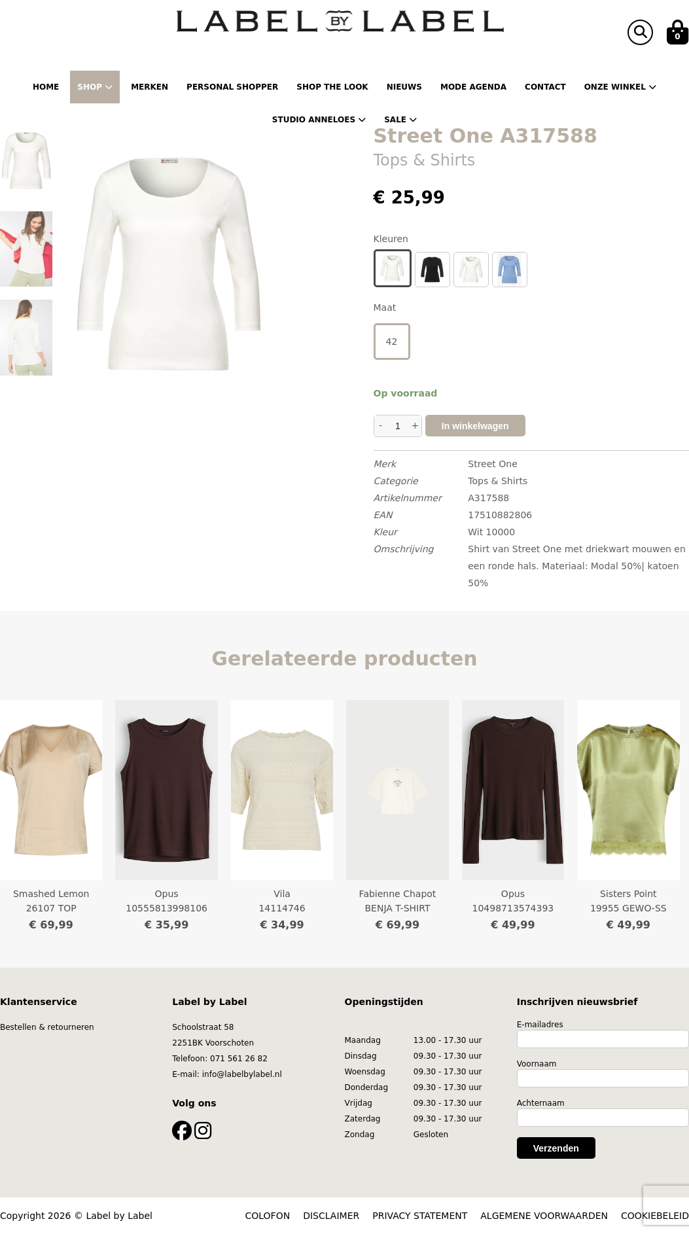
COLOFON (268, 1215)
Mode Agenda (473, 87)
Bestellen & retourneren (47, 1027)
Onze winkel (620, 87)
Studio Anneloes (319, 119)
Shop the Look (332, 87)
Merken (149, 87)
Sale (400, 119)
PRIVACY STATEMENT (419, 1215)
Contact (545, 87)
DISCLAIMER (331, 1215)
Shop (95, 87)
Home (46, 87)
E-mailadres (540, 1024)
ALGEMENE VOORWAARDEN (544, 1215)
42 (392, 341)
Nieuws (404, 87)
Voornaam (537, 1063)
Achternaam (541, 1103)
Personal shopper (232, 87)
